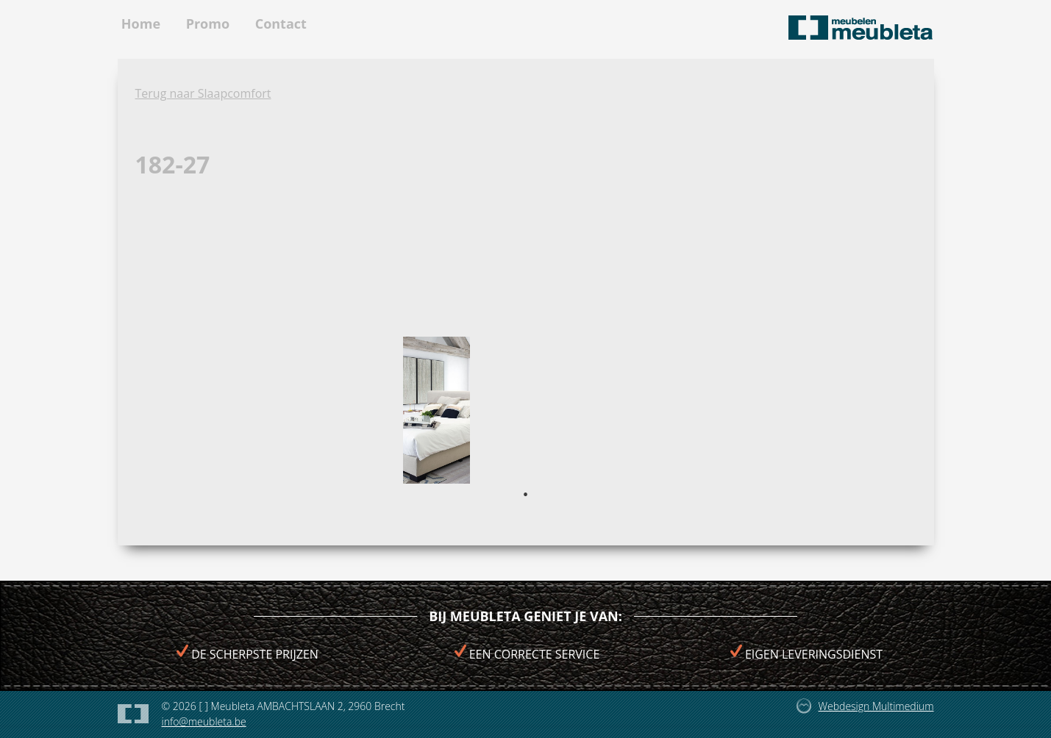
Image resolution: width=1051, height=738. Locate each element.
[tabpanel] (436, 410)
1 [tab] (526, 494)
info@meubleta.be (204, 721)
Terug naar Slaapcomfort (203, 93)
